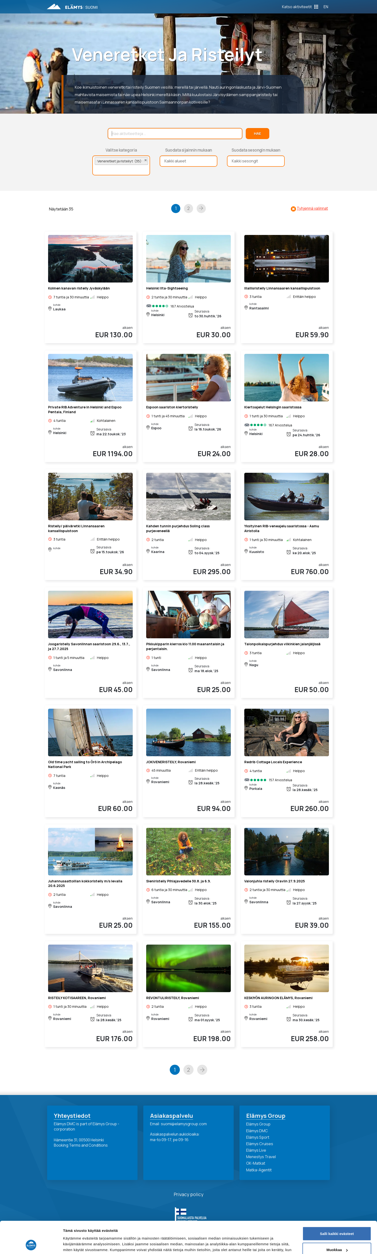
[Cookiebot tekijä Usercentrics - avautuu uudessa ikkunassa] (31, 1244)
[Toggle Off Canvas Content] (300, 6)
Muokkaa (337, 1220)
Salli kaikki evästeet (337, 1204)
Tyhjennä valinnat (312, 208)
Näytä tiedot (73, 1244)
